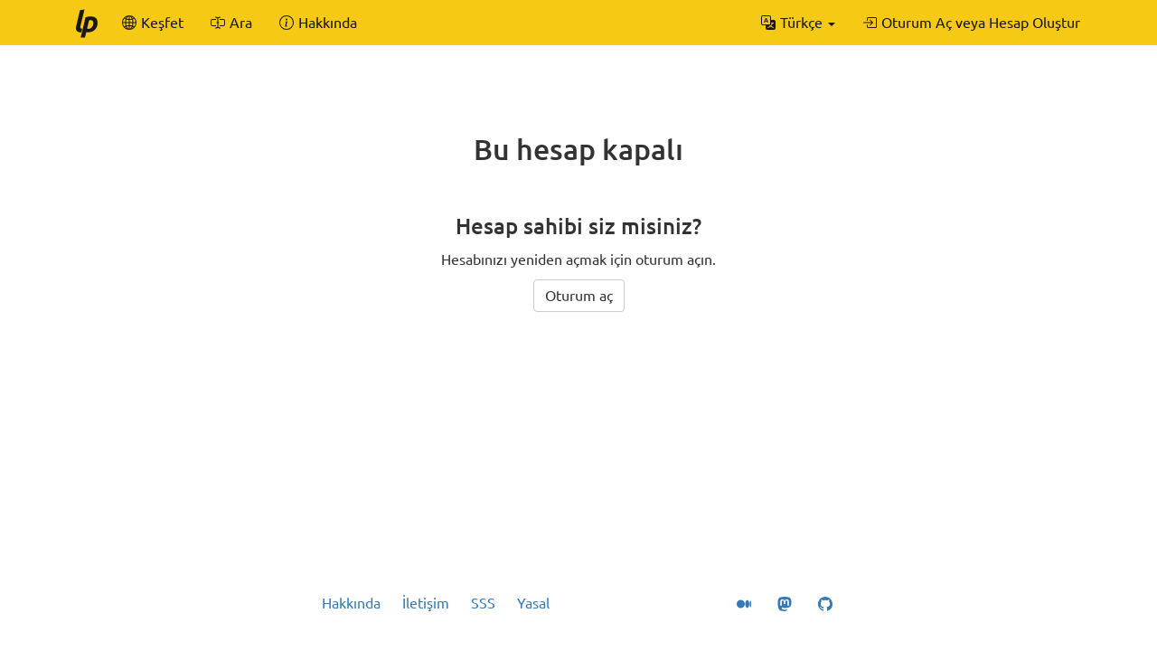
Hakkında (351, 603)
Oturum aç (579, 296)
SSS (483, 603)
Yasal (533, 603)
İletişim (425, 603)
